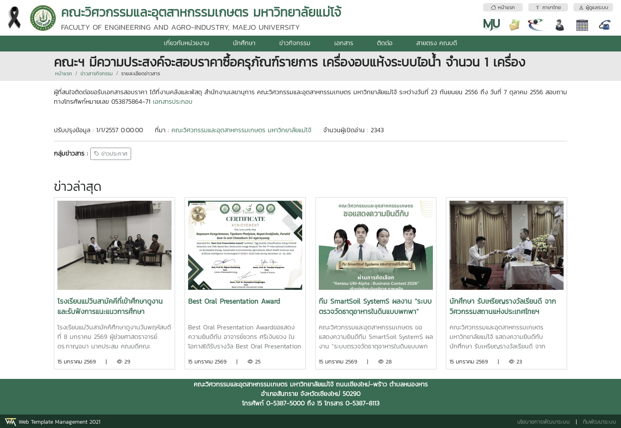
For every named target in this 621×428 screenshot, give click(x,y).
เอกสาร (343, 43)
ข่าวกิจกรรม (294, 43)
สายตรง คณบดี (436, 43)
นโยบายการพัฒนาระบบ (543, 422)
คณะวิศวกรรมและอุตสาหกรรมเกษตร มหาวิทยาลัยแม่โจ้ (241, 130)
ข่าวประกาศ (111, 154)
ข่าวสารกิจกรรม (96, 73)
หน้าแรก (63, 73)
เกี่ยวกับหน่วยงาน (186, 43)
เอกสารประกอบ (172, 101)
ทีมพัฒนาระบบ (599, 422)
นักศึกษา (244, 43)
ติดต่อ (384, 43)
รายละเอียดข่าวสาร (140, 73)
